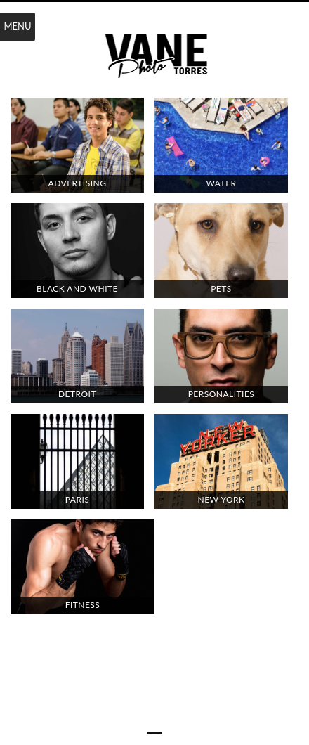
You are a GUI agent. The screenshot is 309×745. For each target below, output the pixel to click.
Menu (17, 26)
